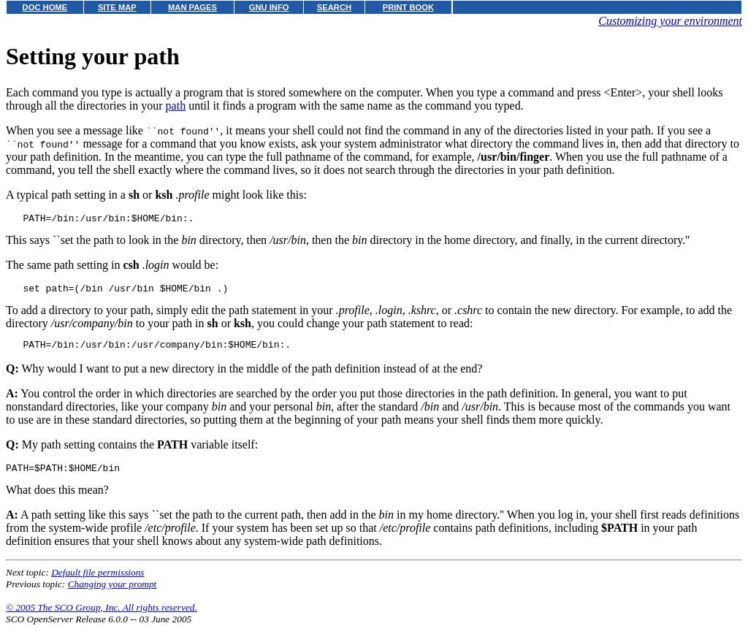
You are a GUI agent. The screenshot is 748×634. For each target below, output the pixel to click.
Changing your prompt (112, 592)
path (176, 105)
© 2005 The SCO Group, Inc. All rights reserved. (101, 616)
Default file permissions (97, 581)
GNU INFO (269, 7)
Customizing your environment (670, 21)
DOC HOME (45, 7)
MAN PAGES (192, 7)
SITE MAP (117, 7)
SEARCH (334, 7)
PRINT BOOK (408, 7)
